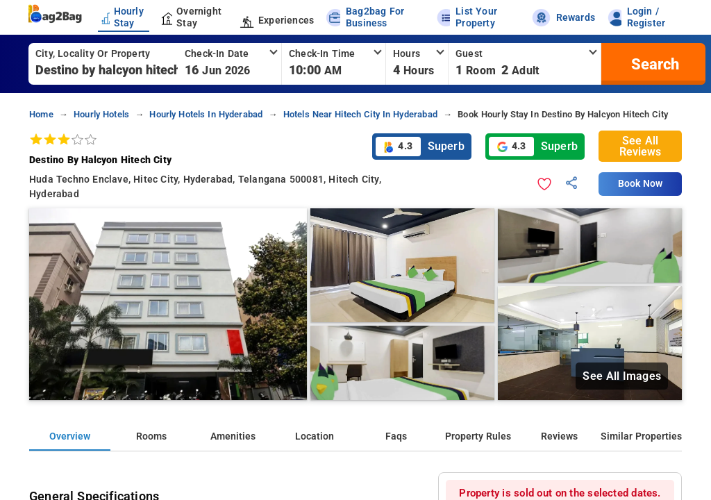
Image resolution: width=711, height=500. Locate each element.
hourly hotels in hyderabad (205, 114)
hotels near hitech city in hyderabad (360, 114)
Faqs (396, 436)
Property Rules (478, 436)
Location (314, 436)
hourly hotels (101, 114)
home (41, 114)
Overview (69, 436)
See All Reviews (640, 146)
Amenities (233, 436)
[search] (653, 64)
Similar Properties (641, 436)
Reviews (559, 436)
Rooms (151, 436)
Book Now (640, 184)
